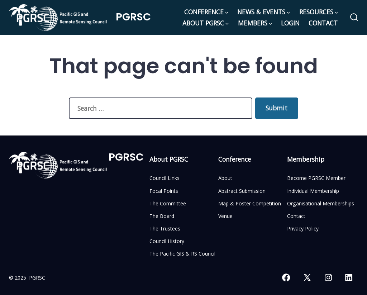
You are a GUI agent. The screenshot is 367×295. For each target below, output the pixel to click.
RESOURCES (318, 12)
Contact (296, 216)
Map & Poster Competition (249, 203)
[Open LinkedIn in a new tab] (348, 277)
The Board (161, 216)
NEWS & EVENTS (263, 12)
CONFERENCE (206, 12)
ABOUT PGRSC (205, 23)
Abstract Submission (242, 190)
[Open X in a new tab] (307, 277)
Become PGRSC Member (316, 178)
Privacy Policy (303, 228)
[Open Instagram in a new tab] (328, 277)
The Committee (167, 203)
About (225, 178)
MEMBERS (255, 23)
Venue (225, 216)
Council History (166, 241)
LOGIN (290, 23)
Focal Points (163, 190)
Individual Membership (313, 190)
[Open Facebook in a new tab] (286, 277)
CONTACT (323, 23)
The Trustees (164, 228)
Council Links (164, 178)
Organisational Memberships (320, 203)
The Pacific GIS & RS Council (182, 253)
